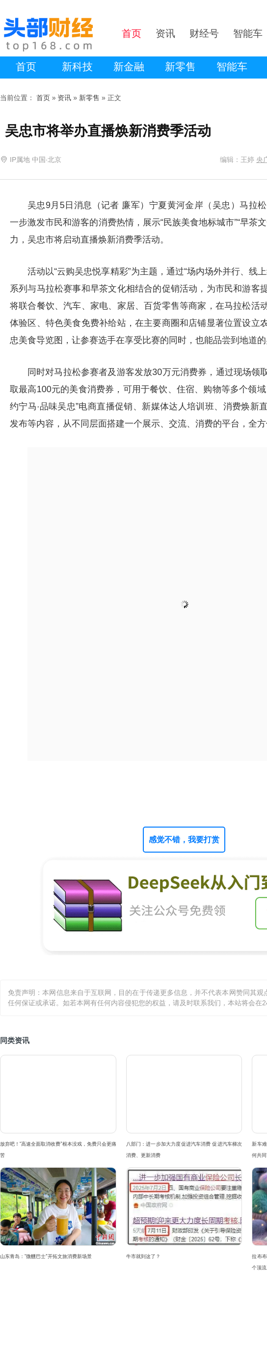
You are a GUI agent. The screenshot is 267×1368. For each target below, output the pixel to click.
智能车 (231, 66)
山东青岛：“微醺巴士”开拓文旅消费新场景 (46, 1256)
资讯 (64, 98)
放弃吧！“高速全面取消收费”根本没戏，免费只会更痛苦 (58, 1149)
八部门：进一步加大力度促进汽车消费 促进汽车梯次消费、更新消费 (184, 1149)
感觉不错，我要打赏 (184, 839)
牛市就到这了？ (143, 1256)
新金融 (128, 66)
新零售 (180, 66)
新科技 (77, 66)
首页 (26, 66)
